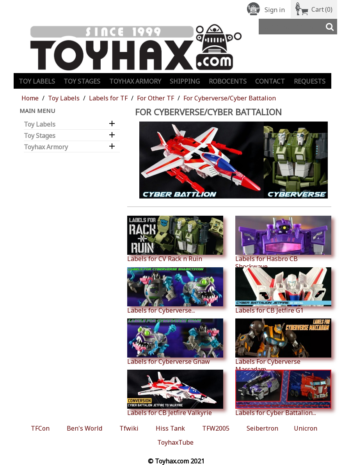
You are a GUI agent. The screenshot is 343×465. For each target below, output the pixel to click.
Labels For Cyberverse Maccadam (283, 345)
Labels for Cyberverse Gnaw (175, 341)
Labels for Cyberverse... (175, 290)
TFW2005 (215, 428)
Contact (270, 81)
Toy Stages (82, 81)
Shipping (185, 81)
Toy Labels (37, 81)
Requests (309, 81)
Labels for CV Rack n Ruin (175, 239)
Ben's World (84, 428)
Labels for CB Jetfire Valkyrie (175, 393)
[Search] (298, 26)
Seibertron (262, 428)
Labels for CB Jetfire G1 (283, 290)
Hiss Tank (170, 428)
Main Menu (37, 110)
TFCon (40, 428)
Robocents (228, 81)
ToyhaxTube (175, 442)
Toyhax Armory (135, 81)
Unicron (305, 428)
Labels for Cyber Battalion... (283, 393)
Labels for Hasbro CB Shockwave (283, 243)
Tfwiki (129, 428)
